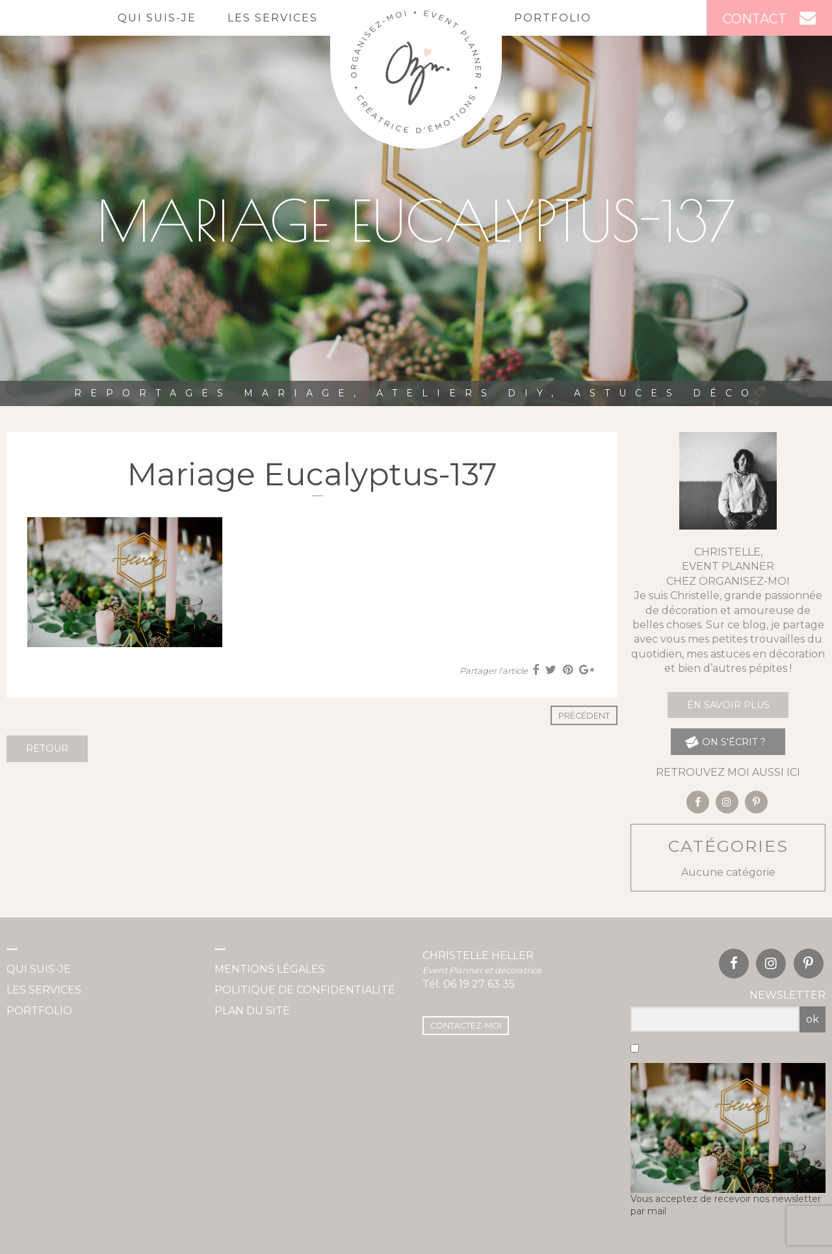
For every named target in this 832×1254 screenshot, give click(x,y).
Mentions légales (269, 969)
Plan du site (252, 1010)
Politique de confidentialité (304, 990)
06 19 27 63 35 (479, 984)
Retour (47, 748)
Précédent (584, 716)
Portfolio (553, 18)
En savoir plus (728, 705)
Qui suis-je (157, 18)
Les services (273, 18)
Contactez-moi (465, 1025)
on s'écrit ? (725, 741)
